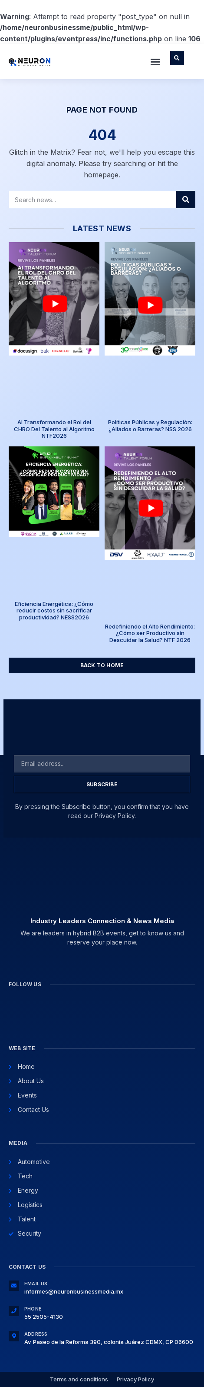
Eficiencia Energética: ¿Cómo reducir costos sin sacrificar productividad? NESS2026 (54, 610)
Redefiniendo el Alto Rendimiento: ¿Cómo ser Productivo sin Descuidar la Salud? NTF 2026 (150, 633)
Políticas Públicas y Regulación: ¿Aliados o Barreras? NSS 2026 (150, 425)
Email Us (36, 1284)
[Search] (185, 199)
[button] (155, 62)
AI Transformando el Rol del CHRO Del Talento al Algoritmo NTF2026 (54, 429)
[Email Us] (14, 1286)
